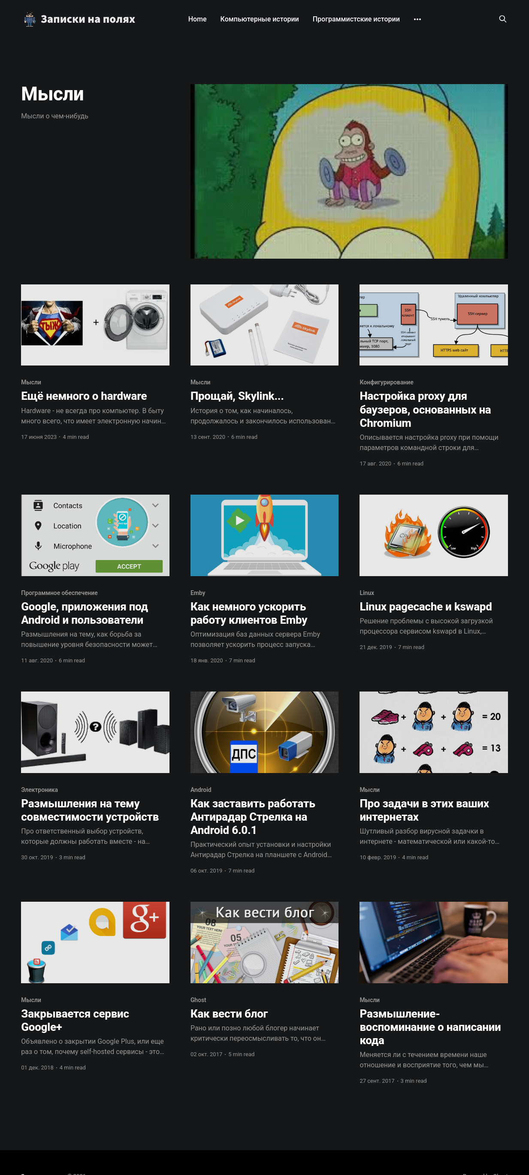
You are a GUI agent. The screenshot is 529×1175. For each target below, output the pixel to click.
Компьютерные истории (260, 19)
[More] (417, 19)
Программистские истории (356, 19)
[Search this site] (503, 19)
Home (197, 19)
